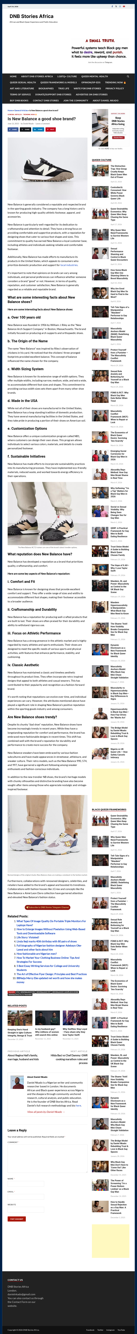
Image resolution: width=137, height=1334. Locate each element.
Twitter (100, 1330)
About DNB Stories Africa (37, 76)
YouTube (121, 1330)
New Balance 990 (27, 992)
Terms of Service (20, 94)
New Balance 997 (43, 992)
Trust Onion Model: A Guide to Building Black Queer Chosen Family (120, 550)
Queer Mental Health (94, 76)
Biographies (46, 88)
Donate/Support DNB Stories (53, 94)
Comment (13, 1142)
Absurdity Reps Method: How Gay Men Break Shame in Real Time (119, 473)
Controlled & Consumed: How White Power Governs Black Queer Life (118, 193)
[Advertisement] (110, 785)
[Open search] (128, 76)
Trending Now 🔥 (115, 82)
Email (11, 1192)
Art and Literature (22, 88)
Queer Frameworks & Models (58, 82)
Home (13, 76)
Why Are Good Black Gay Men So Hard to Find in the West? (119, 292)
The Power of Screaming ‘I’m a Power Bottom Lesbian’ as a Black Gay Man (120, 1186)
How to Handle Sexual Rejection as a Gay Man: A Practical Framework (119, 1207)
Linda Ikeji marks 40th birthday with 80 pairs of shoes (47, 941)
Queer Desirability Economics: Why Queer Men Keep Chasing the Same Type (119, 214)
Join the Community (75, 100)
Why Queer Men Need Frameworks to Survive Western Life (120, 234)
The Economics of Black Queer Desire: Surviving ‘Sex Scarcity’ (119, 436)
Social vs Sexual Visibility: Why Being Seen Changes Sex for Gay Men (118, 512)
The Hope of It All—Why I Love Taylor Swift (120, 568)
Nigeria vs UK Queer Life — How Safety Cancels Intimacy (119, 753)
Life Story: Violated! (28, 937)
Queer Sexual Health (23, 82)
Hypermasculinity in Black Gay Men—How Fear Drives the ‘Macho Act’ (120, 713)
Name (11, 1179)
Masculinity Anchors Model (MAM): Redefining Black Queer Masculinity (120, 334)
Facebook (90, 1330)
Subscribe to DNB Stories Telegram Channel (47, 907)
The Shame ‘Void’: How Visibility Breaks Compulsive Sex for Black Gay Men (120, 629)
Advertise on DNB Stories (92, 94)
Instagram (110, 1330)
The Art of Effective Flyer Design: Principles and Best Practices (52, 974)
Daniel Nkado (28, 124)
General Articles (21, 110)
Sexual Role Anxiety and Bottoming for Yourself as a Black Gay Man (120, 377)
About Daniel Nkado (105, 100)
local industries (69, 265)
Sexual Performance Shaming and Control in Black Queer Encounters (119, 254)
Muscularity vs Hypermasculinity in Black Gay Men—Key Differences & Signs (120, 693)
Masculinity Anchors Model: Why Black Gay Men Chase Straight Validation (120, 672)
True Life (63, 88)
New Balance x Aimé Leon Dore (65, 992)
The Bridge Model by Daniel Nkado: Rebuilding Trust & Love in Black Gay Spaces (119, 733)
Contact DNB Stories (46, 100)
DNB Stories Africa (32, 16)
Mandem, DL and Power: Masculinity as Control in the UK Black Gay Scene (120, 587)
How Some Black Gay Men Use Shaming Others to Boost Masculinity (120, 274)
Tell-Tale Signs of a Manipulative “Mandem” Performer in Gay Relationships (120, 313)
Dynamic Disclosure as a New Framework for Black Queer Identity (118, 650)
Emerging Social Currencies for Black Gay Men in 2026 (119, 455)
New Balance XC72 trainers (20, 995)
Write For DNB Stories (87, 88)
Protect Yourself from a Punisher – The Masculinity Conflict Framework (119, 355)
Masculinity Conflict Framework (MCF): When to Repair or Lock (119, 417)
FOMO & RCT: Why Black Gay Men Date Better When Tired (119, 396)
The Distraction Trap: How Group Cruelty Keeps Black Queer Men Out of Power (119, 171)
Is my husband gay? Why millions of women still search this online (47, 1032)
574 (17, 992)
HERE (107, 148)
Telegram (108, 62)
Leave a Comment (43, 124)
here (78, 1105)
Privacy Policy (115, 88)
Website (12, 1205)
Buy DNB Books (19, 100)
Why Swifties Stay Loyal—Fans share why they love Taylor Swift (75, 1032)
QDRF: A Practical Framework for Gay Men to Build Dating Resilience (120, 532)
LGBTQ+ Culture (67, 76)
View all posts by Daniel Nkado (46, 1111)
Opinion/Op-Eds (90, 82)
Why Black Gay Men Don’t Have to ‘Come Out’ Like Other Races (119, 1166)
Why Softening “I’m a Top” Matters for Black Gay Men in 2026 (120, 492)
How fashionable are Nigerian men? (37, 953)
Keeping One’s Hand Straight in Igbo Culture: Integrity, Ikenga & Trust (20, 1032)
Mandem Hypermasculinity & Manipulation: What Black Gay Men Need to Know (120, 608)
